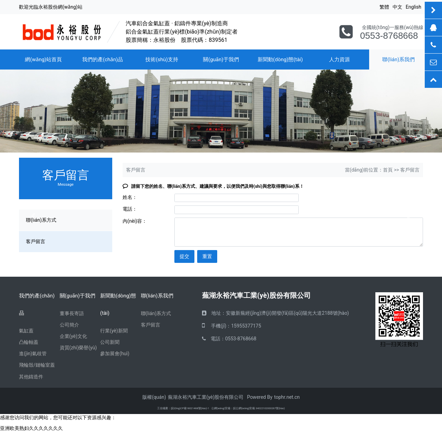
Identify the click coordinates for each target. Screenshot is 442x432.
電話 (215, 338)
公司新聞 (109, 342)
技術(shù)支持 (161, 59)
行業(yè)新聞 (114, 330)
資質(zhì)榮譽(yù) (78, 347)
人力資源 (339, 59)
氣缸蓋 (26, 330)
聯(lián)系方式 (156, 313)
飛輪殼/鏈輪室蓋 (37, 365)
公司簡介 (69, 325)
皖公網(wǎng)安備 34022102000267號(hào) (259, 408)
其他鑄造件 (31, 376)
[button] (33, 216)
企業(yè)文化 (73, 336)
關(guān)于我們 (221, 59)
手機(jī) (218, 326)
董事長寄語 (72, 313)
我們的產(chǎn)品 (102, 59)
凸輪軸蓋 (28, 342)
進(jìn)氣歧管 (33, 353)
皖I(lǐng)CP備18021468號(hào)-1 (190, 408)
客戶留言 (150, 325)
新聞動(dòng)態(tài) (280, 59)
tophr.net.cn (287, 397)
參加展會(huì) (114, 353)
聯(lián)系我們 (157, 296)
